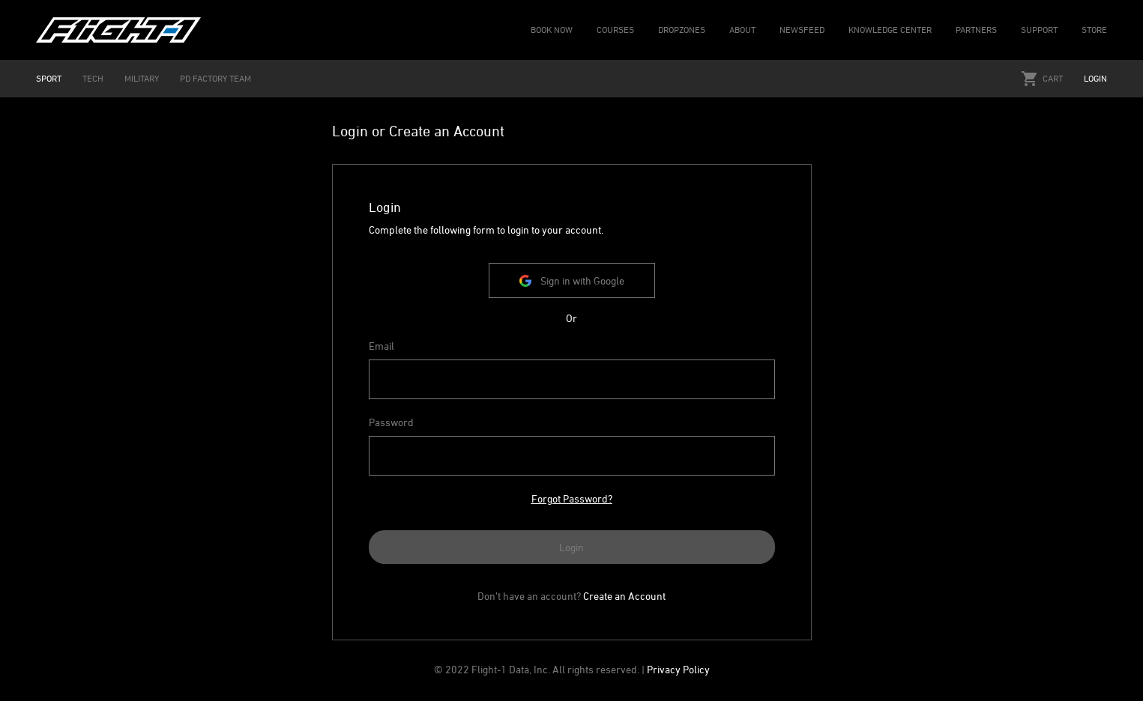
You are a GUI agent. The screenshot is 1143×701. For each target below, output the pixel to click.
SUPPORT (1039, 29)
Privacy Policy (678, 669)
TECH (92, 78)
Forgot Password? (571, 498)
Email (381, 345)
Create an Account (624, 595)
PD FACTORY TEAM (215, 78)
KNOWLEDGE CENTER (890, 29)
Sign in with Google (571, 280)
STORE (1094, 29)
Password (391, 422)
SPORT (48, 78)
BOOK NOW (552, 29)
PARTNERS (976, 29)
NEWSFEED (801, 29)
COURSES (615, 29)
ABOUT (742, 29)
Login (1095, 78)
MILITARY (141, 78)
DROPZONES (681, 29)
